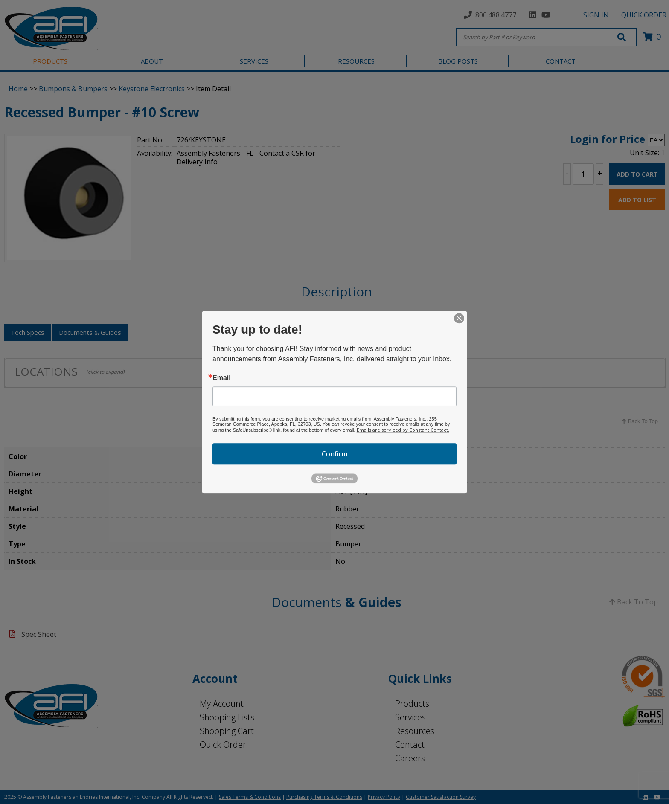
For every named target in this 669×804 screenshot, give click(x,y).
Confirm (334, 454)
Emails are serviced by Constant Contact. (403, 430)
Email (221, 377)
